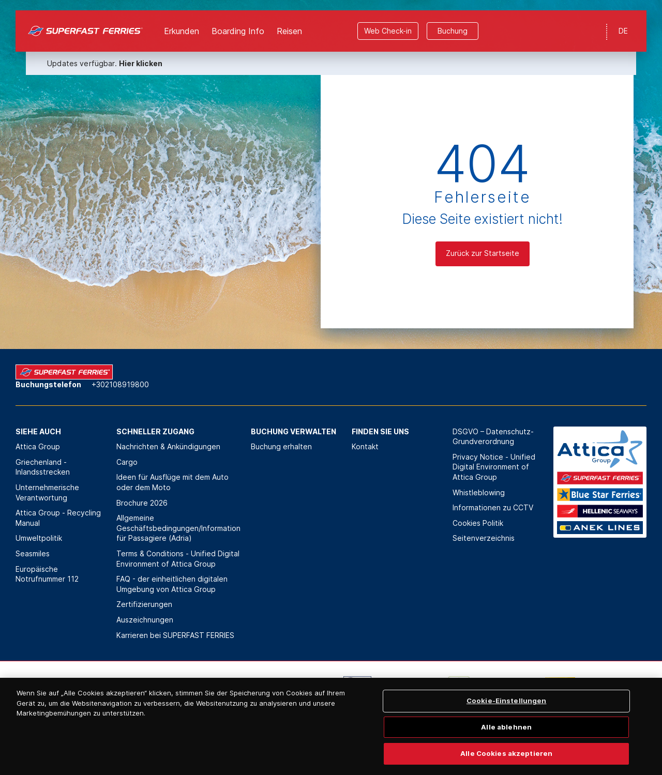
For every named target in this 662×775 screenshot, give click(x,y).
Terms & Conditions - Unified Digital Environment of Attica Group (177, 558)
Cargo (127, 462)
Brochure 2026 (142, 502)
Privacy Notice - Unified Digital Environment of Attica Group (494, 466)
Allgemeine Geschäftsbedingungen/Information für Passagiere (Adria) (178, 527)
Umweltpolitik (39, 538)
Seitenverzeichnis (484, 538)
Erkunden (181, 21)
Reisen (289, 21)
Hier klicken (140, 53)
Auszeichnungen (144, 619)
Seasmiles (33, 553)
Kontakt (365, 446)
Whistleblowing (479, 492)
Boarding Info (238, 21)
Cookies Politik (478, 523)
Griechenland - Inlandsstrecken (43, 467)
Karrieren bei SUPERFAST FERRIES (175, 635)
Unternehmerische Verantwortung (47, 492)
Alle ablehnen (506, 744)
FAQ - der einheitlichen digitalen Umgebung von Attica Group (172, 584)
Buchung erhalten (281, 446)
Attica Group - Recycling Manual (58, 517)
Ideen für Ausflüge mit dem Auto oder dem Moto (172, 482)
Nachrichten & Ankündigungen (168, 446)
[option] (104, 691)
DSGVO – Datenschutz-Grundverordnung (493, 436)
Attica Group (38, 446)
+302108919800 (120, 384)
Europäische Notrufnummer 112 (47, 574)
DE (623, 20)
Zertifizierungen (144, 604)
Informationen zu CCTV (493, 507)
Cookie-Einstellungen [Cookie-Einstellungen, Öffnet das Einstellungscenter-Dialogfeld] (507, 717)
